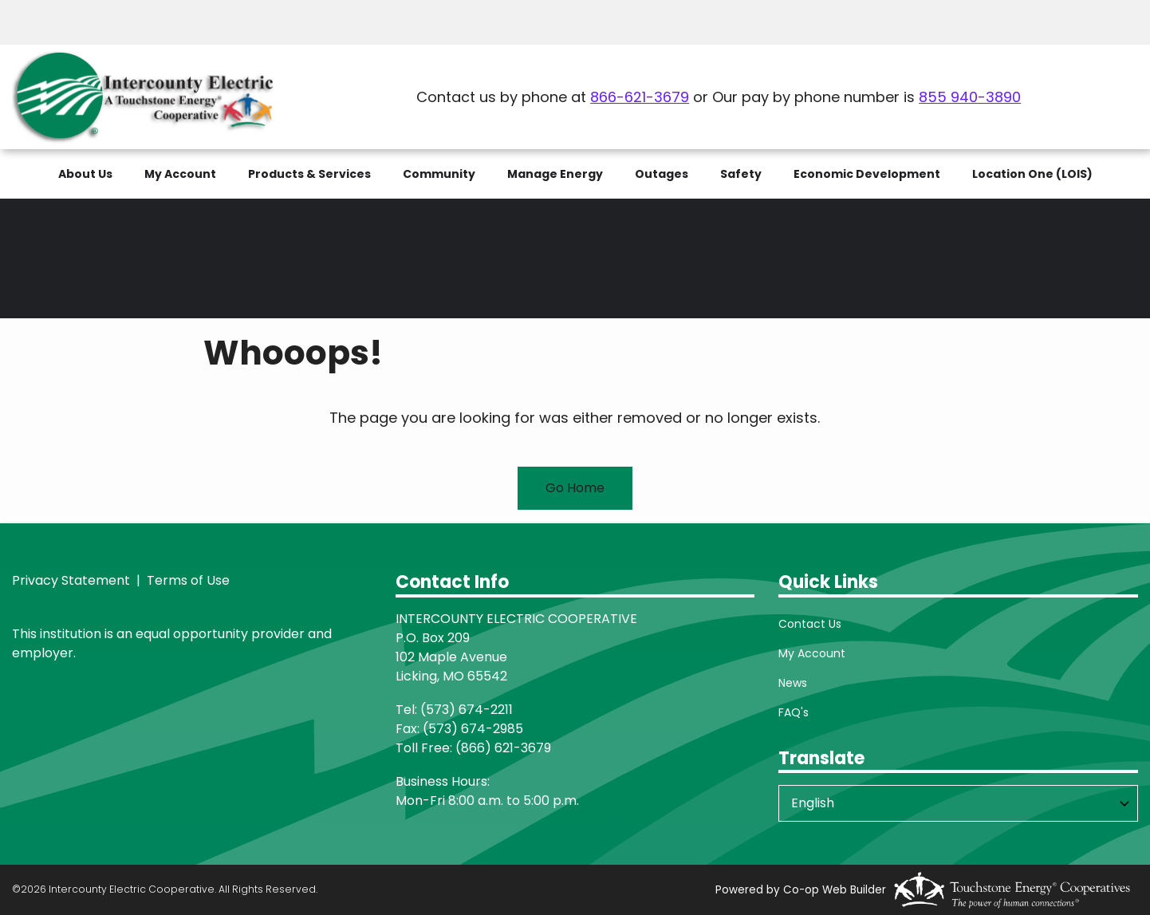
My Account (811, 653)
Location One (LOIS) (1032, 174)
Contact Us (809, 624)
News (792, 683)
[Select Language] (958, 803)
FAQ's (793, 712)
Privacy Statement (71, 580)
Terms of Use (187, 580)
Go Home (575, 488)
